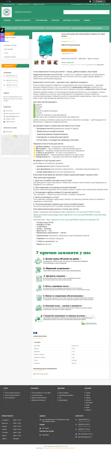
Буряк (88, 407)
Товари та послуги (22, 20)
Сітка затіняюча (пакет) (12, 395)
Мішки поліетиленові (38, 400)
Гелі (60, 397)
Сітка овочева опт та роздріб (41, 393)
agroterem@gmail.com (12, 116)
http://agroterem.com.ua (13, 113)
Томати (88, 393)
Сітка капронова (37, 395)
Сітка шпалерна (10, 397)
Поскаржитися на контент (50, 448)
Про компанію (41, 20)
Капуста (88, 400)
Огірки (88, 395)
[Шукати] (107, 12)
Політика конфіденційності (67, 448)
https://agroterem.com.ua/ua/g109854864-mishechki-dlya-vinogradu (70, 216)
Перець (88, 397)
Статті (6, 53)
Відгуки (6, 41)
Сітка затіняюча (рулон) (12, 393)
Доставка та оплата (71, 20)
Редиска (88, 410)
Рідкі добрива (63, 400)
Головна (7, 20)
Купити (69, 50)
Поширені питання (10, 57)
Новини (87, 20)
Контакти (55, 20)
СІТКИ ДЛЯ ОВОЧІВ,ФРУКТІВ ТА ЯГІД (31, 28)
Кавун (88, 405)
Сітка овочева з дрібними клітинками (57, 28)
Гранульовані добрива (66, 395)
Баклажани (89, 402)
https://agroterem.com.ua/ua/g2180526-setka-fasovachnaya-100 (72, 220)
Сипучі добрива (63, 393)
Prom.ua (65, 446)
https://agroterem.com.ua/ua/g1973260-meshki (80, 212)
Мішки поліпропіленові (39, 397)
